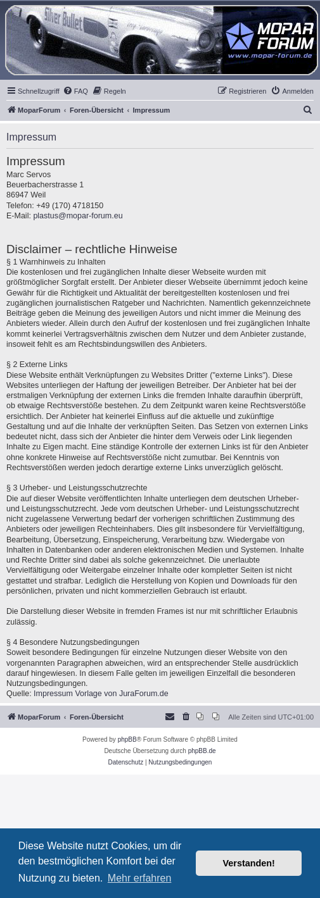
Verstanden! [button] (249, 863)
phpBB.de (202, 750)
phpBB (127, 739)
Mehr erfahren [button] (140, 878)
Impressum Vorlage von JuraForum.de (101, 693)
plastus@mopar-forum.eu (77, 215)
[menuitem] (75, 91)
